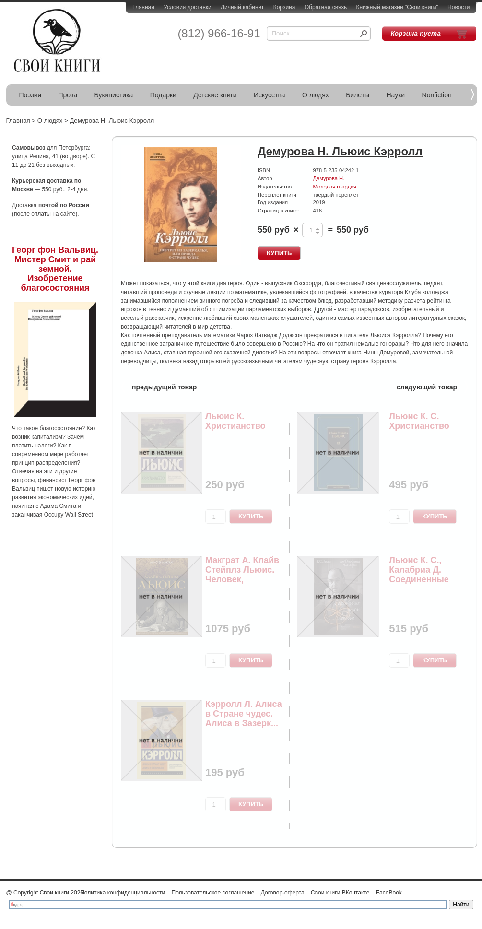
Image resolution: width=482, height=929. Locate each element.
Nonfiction (437, 95)
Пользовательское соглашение (213, 892)
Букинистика (113, 95)
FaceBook (389, 892)
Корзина (284, 7)
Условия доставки (188, 7)
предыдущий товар (159, 386)
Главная (143, 7)
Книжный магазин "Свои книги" (397, 7)
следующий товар (432, 386)
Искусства (269, 95)
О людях (315, 95)
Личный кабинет (242, 7)
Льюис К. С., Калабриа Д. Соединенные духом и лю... (419, 574)
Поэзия (30, 95)
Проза (68, 95)
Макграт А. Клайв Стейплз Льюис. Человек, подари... (242, 574)
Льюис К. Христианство (235, 421)
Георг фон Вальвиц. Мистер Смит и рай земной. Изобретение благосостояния (55, 269)
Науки (396, 95)
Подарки (163, 95)
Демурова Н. (329, 178)
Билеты (357, 95)
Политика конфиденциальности (122, 892)
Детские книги (214, 95)
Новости (458, 7)
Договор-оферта (283, 892)
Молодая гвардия (335, 186)
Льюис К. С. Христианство (419, 421)
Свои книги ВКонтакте (340, 892)
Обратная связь (326, 7)
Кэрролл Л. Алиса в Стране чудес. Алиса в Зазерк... (243, 713)
